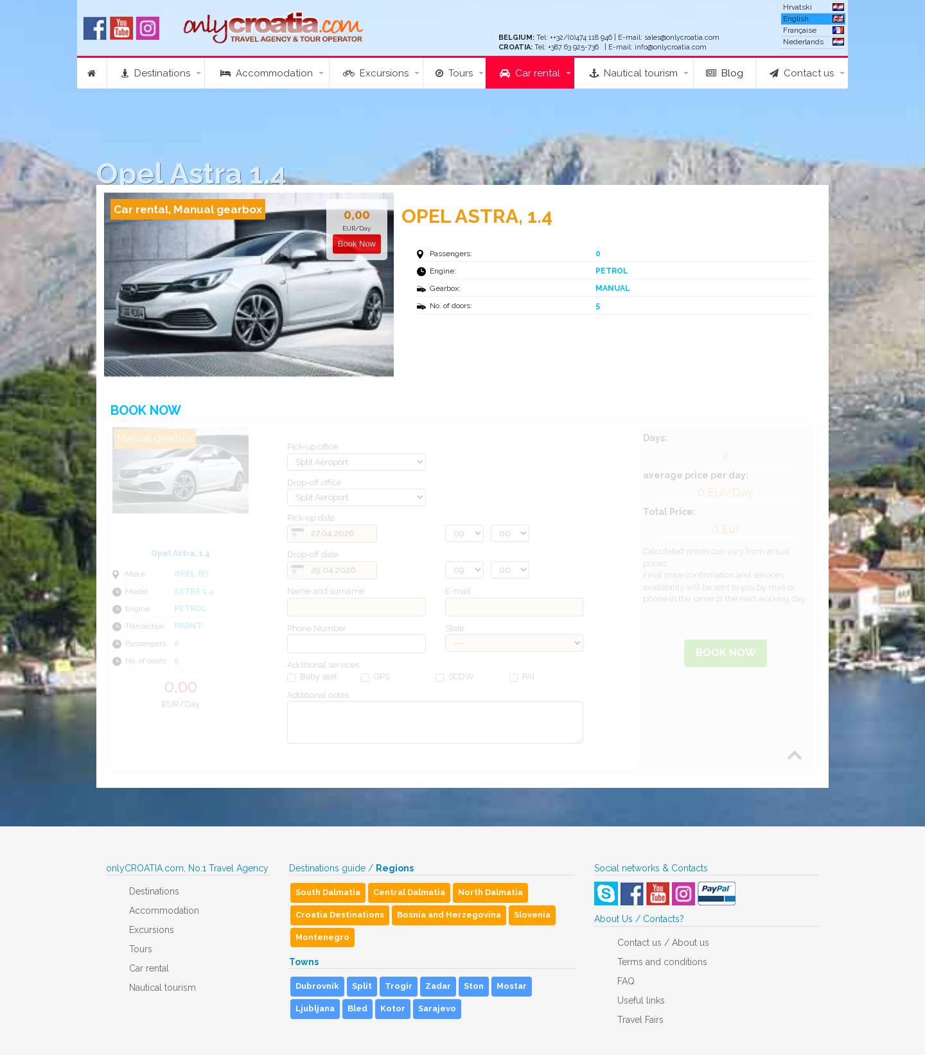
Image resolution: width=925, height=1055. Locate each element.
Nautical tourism (634, 73)
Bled (357, 1008)
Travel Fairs (640, 1020)
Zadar (438, 986)
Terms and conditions (662, 962)
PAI (521, 677)
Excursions (376, 73)
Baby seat (312, 677)
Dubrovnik (317, 986)
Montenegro (322, 937)
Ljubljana (315, 1008)
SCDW (455, 677)
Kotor (392, 1008)
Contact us (802, 73)
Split (362, 986)
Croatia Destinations (339, 915)
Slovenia (532, 915)
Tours (454, 73)
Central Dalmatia (409, 892)
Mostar (512, 986)
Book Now (726, 653)
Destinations (155, 73)
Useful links (641, 1000)
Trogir (398, 986)
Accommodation (266, 73)
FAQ (626, 981)
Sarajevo (437, 1008)
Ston (474, 986)
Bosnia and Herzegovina (449, 915)
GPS (375, 677)
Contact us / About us (663, 942)
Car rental (530, 73)
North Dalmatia (490, 892)
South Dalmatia (327, 892)
